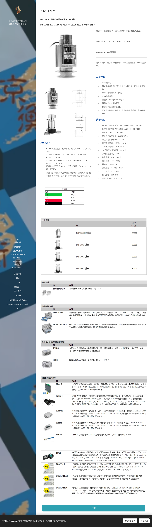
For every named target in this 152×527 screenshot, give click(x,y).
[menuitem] (18, 242)
